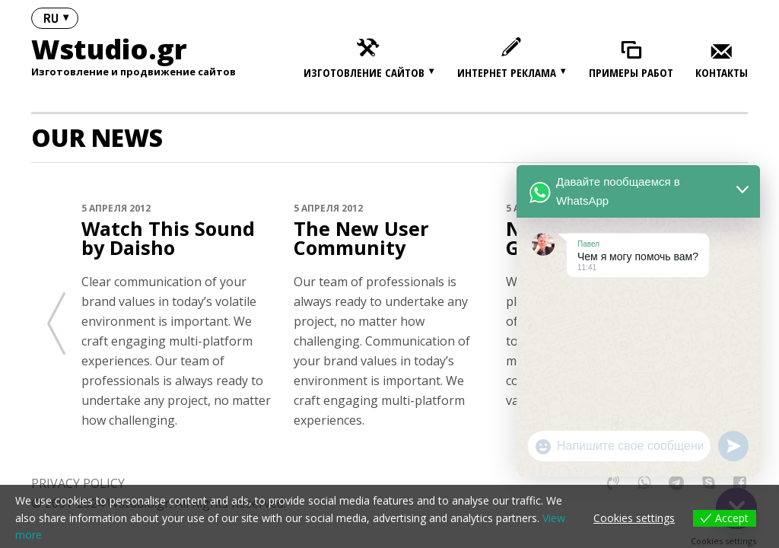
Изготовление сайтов (364, 72)
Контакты (721, 72)
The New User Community (357, 237)
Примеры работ (631, 72)
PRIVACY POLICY (78, 481)
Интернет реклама (506, 72)
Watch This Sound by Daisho (176, 237)
